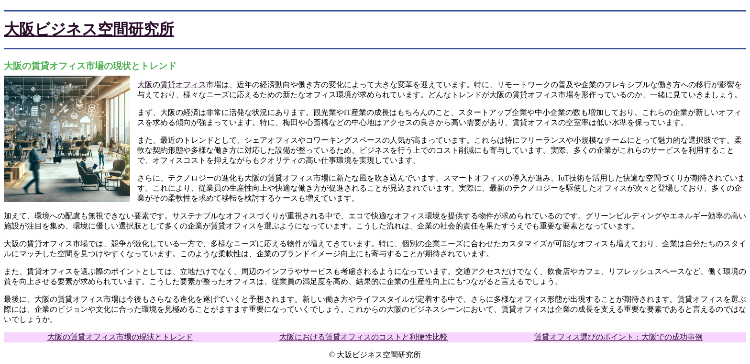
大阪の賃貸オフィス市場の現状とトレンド (120, 337)
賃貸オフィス (183, 84)
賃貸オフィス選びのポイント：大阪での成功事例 (618, 337)
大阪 (145, 84)
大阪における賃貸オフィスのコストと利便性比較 (363, 337)
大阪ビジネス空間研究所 (89, 29)
